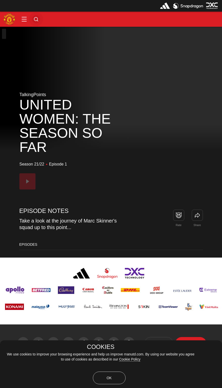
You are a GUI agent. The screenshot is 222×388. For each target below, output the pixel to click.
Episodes (28, 244)
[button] (24, 19)
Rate (178, 225)
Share (197, 225)
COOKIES (100, 346)
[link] (197, 215)
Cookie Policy (129, 359)
